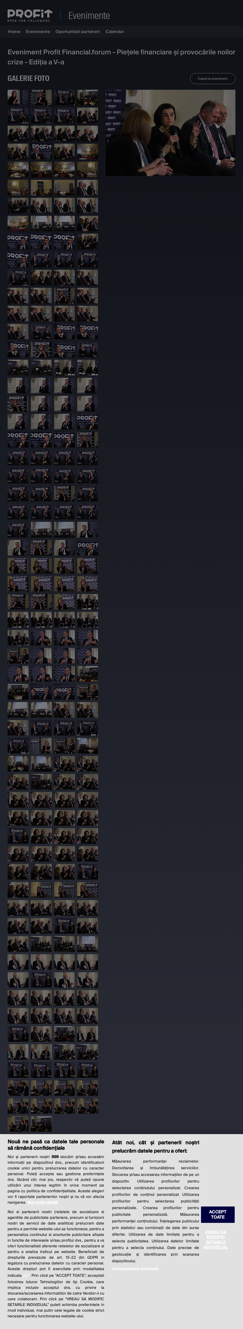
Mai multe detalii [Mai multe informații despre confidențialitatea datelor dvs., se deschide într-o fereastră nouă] (42, 1202)
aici (26, 1275)
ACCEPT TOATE (217, 1214)
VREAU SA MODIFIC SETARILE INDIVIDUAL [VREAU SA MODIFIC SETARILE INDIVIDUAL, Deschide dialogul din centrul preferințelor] (215, 1240)
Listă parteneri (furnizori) (135, 1269)
